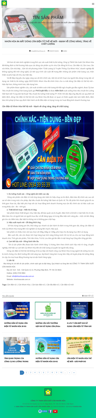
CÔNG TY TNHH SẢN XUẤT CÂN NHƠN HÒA (4, 4)
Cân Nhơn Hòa (24, 284)
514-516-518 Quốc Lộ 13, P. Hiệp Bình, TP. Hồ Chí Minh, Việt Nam (48, 404)
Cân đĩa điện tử (53, 284)
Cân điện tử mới (67, 284)
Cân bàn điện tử (38, 284)
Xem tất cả (87, 296)
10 (61, 372)
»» (74, 372)
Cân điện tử (11, 284)
